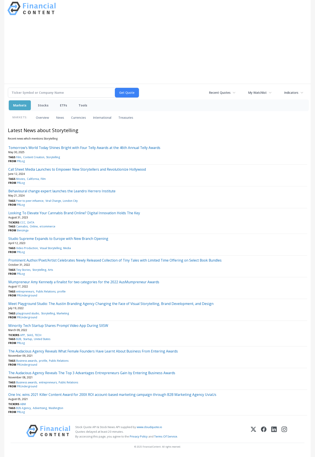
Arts (50, 270)
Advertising (40, 408)
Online (34, 226)
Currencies (78, 117)
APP (22, 335)
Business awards (26, 361)
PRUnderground (27, 295)
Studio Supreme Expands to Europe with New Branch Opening (58, 238)
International (102, 117)
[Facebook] (263, 432)
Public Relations (46, 291)
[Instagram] (284, 432)
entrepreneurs (25, 291)
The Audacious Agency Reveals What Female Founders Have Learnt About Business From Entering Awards (93, 351)
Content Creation (33, 157)
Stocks (43, 105)
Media (67, 248)
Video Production (27, 248)
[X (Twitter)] (253, 432)
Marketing (63, 313)
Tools (83, 105)
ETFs (63, 105)
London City (70, 201)
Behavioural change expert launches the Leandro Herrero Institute (62, 191)
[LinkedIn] (274, 432)
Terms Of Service (165, 436)
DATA (30, 222)
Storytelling (53, 157)
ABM (23, 404)
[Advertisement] (157, 49)
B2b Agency (23, 408)
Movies (20, 179)
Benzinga (22, 230)
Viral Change (53, 201)
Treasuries (125, 117)
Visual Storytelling (50, 248)
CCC (22, 222)
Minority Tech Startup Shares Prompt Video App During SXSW (58, 325)
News (60, 117)
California (33, 179)
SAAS (30, 335)
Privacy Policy (139, 436)
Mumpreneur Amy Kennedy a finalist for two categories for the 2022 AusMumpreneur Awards (83, 282)
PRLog (21, 161)
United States (42, 339)
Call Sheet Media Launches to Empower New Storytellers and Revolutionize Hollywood (77, 169)
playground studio (27, 313)
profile (61, 291)
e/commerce (47, 226)
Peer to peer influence (30, 201)
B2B (18, 339)
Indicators (291, 92)
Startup (27, 339)
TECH (38, 335)
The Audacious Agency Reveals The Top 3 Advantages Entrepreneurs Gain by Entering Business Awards (91, 372)
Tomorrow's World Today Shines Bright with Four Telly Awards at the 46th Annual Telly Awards (84, 147)
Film (18, 157)
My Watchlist (257, 92)
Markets (19, 105)
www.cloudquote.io (149, 427)
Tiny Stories (23, 270)
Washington (56, 408)
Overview (42, 117)
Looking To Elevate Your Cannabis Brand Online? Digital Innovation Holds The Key (74, 213)
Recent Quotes (220, 92)
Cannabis (22, 226)
